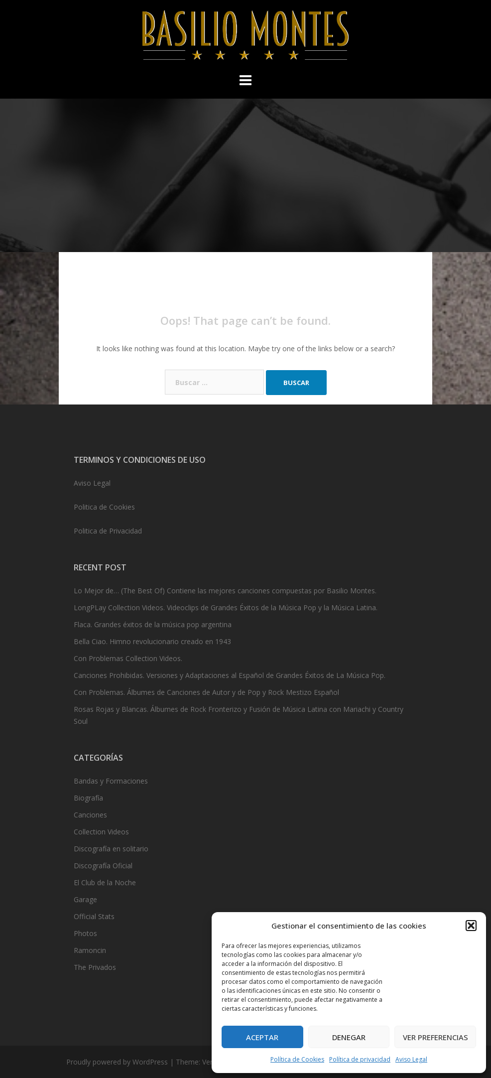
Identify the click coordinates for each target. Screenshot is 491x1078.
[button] (471, 926)
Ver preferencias (435, 1037)
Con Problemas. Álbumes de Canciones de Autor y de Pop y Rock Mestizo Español (206, 692)
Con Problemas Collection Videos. (128, 658)
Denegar (349, 1037)
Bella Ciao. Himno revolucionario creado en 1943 (152, 641)
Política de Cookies (297, 1059)
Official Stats (94, 916)
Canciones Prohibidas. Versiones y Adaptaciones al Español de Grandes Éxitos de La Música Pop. (229, 675)
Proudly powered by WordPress (117, 1062)
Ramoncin (90, 950)
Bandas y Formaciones (111, 781)
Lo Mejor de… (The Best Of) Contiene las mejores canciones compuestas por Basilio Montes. (225, 590)
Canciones (90, 814)
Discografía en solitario (111, 848)
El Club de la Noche (105, 882)
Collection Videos (101, 831)
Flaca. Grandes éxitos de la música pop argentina (153, 624)
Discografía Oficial (103, 865)
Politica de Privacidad (108, 531)
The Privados (95, 967)
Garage (85, 899)
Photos (85, 933)
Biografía (88, 798)
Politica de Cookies (104, 507)
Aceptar (262, 1037)
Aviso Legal (411, 1059)
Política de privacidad (359, 1059)
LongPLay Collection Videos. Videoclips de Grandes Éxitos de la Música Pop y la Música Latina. (225, 607)
